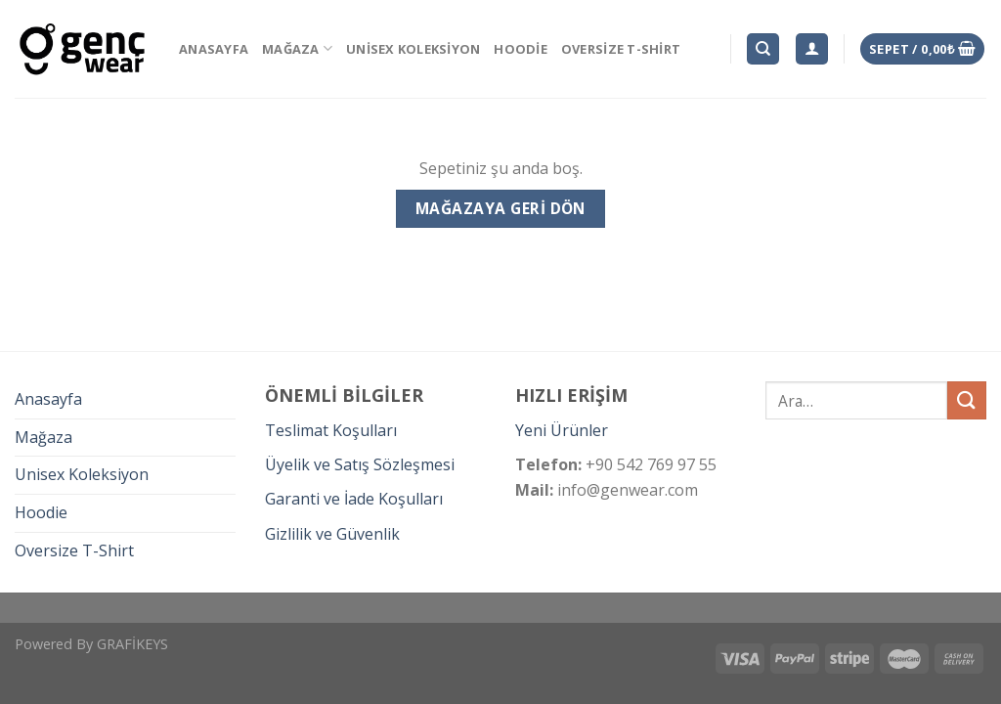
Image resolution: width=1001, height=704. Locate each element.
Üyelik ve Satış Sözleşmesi (360, 464)
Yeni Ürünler (561, 430)
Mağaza (297, 48)
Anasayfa (213, 49)
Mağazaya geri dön (500, 208)
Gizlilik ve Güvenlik (332, 534)
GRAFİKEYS (132, 644)
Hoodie (520, 49)
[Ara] (763, 49)
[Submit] (966, 400)
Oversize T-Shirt (620, 49)
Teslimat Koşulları (331, 430)
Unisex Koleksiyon (413, 49)
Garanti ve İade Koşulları (354, 498)
